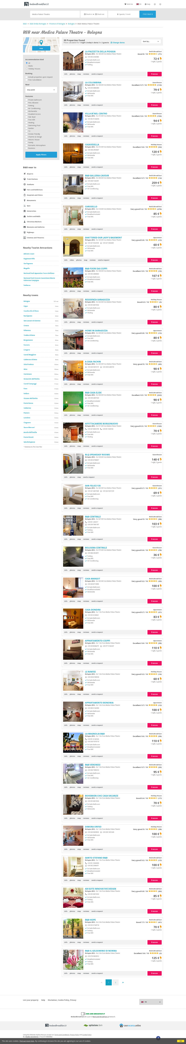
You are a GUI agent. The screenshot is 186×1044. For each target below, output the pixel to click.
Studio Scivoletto (31, 1037)
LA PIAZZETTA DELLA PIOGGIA (100, 51)
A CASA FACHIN (93, 361)
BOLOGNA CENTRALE (96, 547)
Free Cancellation (33, 80)
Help (147, 4)
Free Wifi (30, 120)
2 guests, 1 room (123, 14)
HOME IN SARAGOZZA (96, 330)
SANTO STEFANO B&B (96, 857)
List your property (30, 1000)
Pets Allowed (31, 103)
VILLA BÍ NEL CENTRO (96, 113)
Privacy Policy (74, 1035)
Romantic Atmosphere (35, 145)
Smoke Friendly (32, 134)
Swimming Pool (32, 125)
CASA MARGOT (92, 578)
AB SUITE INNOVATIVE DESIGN (100, 888)
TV (27, 131)
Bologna (71, 24)
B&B (25, 24)
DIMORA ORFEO (93, 826)
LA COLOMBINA (93, 82)
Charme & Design (33, 137)
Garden (29, 128)
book (154, 74)
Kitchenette (31, 111)
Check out (99, 14)
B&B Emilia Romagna (38, 24)
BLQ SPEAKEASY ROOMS (97, 454)
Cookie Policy (86, 1035)
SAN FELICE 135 (93, 485)
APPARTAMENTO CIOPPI (97, 640)
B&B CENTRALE (93, 516)
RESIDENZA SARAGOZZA (97, 299)
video (72, 260)
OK (180, 1041)
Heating (29, 122)
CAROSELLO (91, 206)
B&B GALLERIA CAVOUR (97, 175)
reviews (86, 74)
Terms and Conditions (61, 1035)
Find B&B (148, 14)
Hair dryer (30, 117)
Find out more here (26, 1041)
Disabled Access (33, 114)
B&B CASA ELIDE (93, 392)
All (28, 63)
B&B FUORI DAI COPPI (96, 268)
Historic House (32, 139)
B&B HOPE (90, 919)
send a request (97, 74)
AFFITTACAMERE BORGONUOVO (101, 423)
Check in (88, 14)
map (41, 48)
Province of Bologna (57, 24)
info (65, 74)
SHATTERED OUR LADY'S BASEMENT (103, 237)
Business (30, 148)
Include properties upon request (39, 77)
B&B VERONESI (92, 764)
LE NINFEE (90, 671)
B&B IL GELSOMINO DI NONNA (101, 950)
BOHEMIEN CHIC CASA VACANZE (101, 795)
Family (29, 142)
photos (72, 74)
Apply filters (41, 155)
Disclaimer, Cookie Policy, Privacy (62, 1000)
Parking (29, 105)
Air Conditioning (32, 108)
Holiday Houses (33, 69)
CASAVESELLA (92, 144)
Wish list (129, 4)
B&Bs (29, 66)
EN (140, 4)
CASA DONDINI (93, 609)
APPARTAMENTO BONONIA (99, 702)
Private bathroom (33, 100)
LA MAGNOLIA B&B (95, 733)
